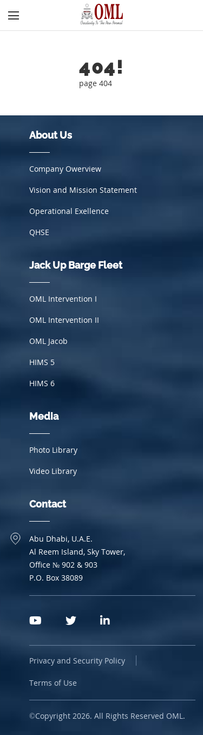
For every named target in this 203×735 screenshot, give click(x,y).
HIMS (42, 362)
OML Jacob (48, 341)
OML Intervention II (64, 320)
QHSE (39, 232)
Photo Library (53, 450)
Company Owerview (65, 169)
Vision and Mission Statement (83, 190)
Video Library (53, 471)
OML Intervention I (63, 299)
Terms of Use (53, 683)
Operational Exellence (69, 211)
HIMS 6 (42, 383)
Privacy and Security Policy (77, 660)
